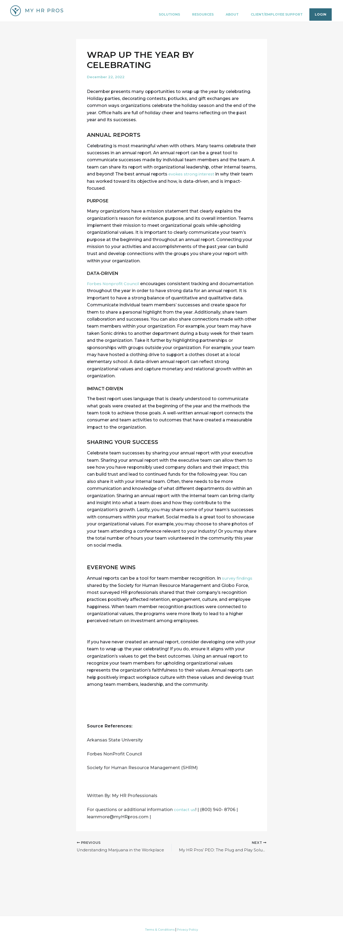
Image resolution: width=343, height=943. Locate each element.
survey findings (238, 578)
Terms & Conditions (159, 929)
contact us (185, 809)
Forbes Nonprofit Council (114, 283)
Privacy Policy (189, 929)
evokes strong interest (193, 174)
